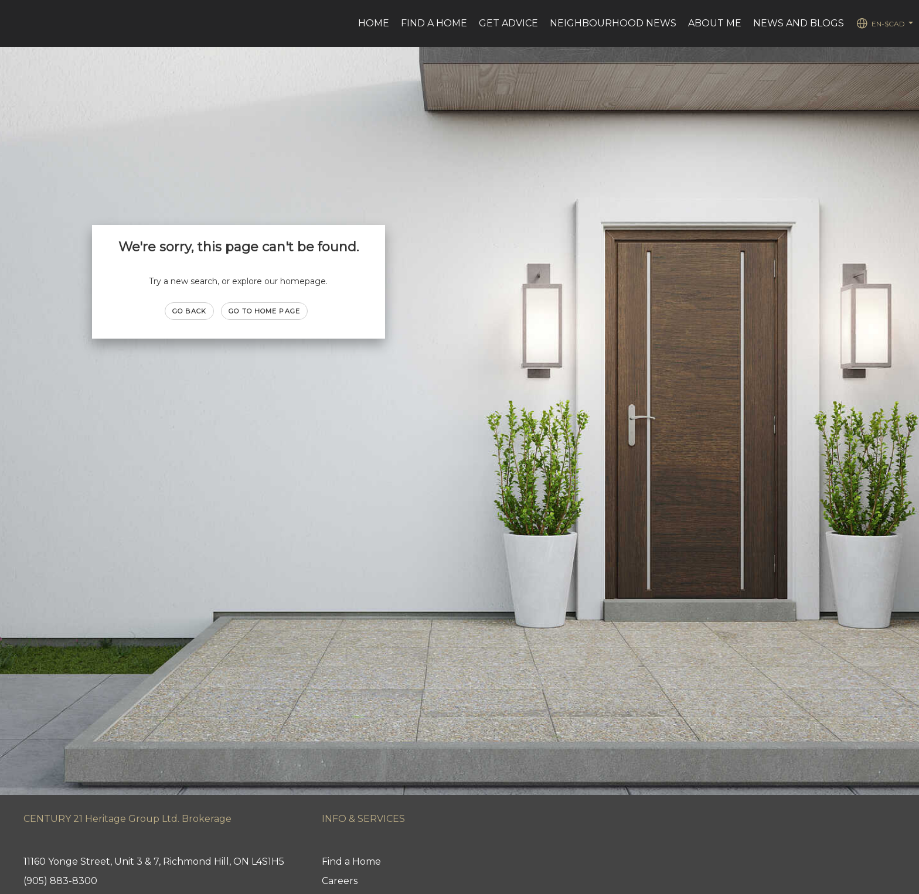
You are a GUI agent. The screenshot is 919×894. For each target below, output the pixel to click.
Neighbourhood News (613, 23)
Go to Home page (264, 311)
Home (373, 23)
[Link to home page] (15, 23)
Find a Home (434, 23)
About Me (714, 23)
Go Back (189, 311)
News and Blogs (798, 23)
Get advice (508, 23)
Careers (340, 880)
